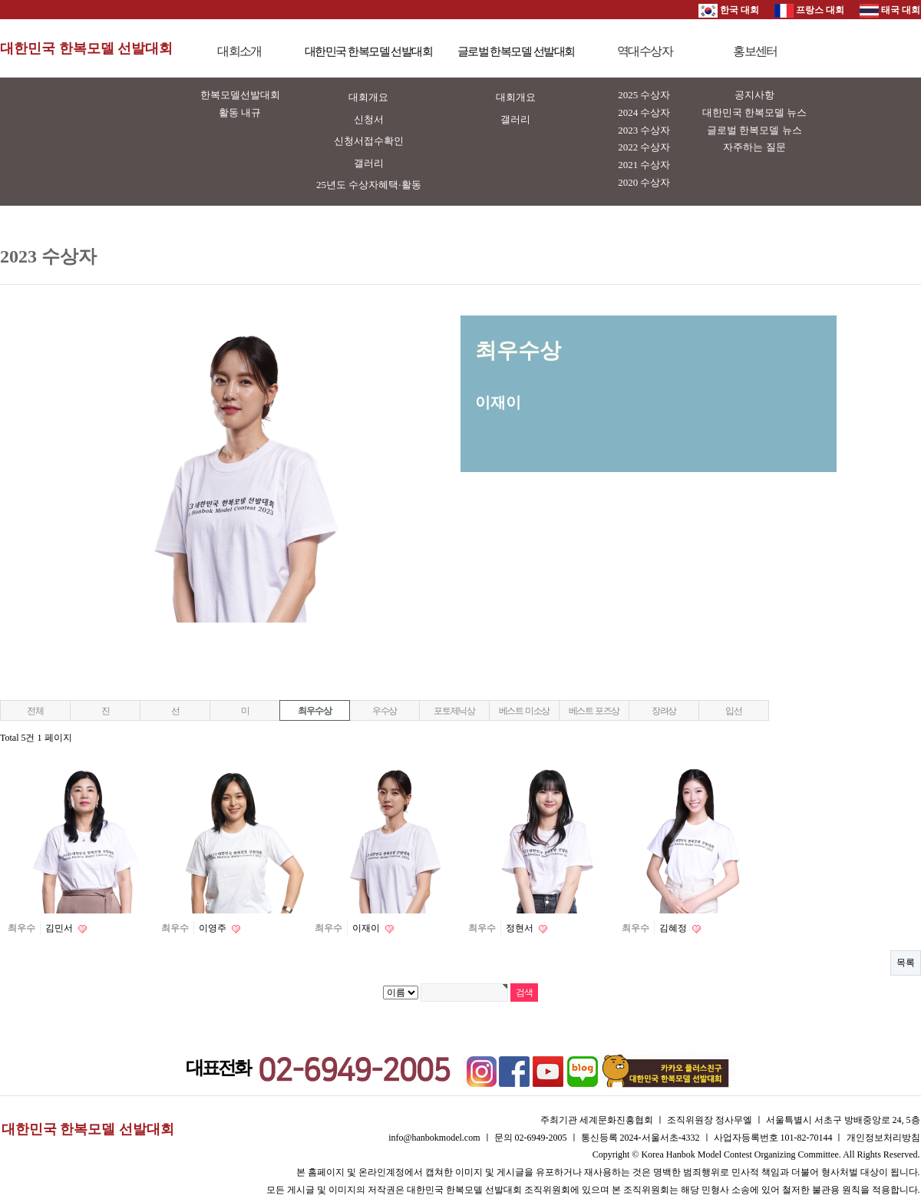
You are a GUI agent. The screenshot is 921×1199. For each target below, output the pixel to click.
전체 (35, 710)
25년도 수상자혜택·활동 (368, 184)
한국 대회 (728, 10)
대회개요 (368, 97)
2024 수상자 (644, 112)
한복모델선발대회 (240, 95)
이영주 (214, 928)
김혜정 (674, 928)
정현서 (521, 928)
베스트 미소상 (524, 710)
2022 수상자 (644, 147)
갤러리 (369, 163)
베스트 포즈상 (594, 710)
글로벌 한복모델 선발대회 (516, 51)
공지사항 (754, 95)
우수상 (384, 710)
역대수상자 (644, 51)
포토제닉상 (454, 710)
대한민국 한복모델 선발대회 (86, 48)
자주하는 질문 (754, 147)
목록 (905, 962)
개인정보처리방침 (883, 1137)
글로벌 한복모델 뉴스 (754, 130)
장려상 (664, 710)
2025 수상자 (644, 95)
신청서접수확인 (369, 141)
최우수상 (314, 710)
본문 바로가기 (0, 0)
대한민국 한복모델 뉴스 (754, 112)
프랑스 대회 (809, 10)
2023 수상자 (644, 130)
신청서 (369, 119)
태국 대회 (890, 10)
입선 (733, 710)
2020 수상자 (644, 182)
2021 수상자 (644, 164)
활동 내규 (240, 112)
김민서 (60, 928)
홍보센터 (755, 51)
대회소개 (239, 51)
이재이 (367, 928)
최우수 (21, 928)
